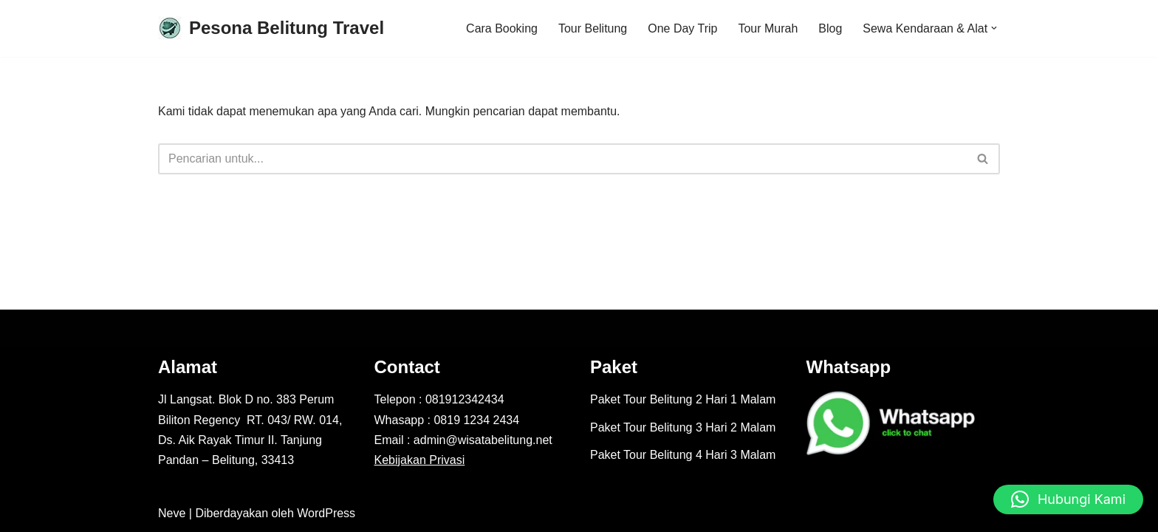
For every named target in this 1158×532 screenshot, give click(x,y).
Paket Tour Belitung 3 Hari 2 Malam (682, 427)
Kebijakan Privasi (419, 460)
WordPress (326, 513)
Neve (171, 513)
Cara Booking (501, 28)
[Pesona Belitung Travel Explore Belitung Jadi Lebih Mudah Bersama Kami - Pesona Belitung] (271, 28)
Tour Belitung (592, 28)
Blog (830, 28)
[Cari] (562, 158)
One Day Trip (682, 28)
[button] (994, 28)
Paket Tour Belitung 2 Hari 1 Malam (682, 400)
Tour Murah (768, 28)
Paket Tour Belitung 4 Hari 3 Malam (682, 455)
